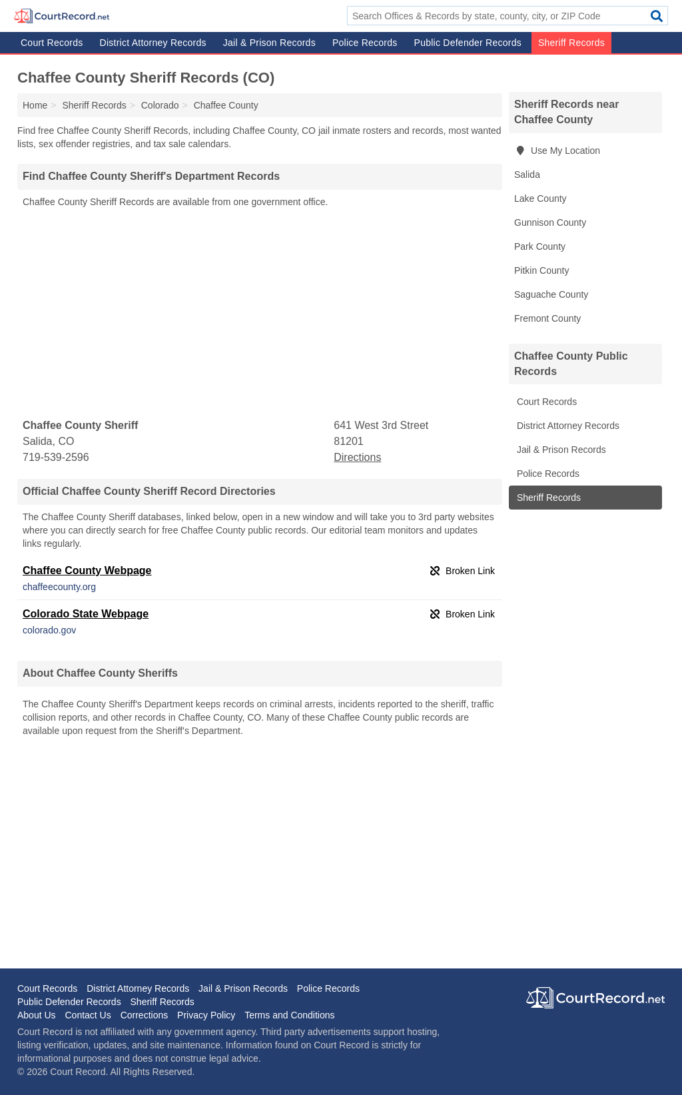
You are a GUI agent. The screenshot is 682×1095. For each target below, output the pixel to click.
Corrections (145, 1015)
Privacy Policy (206, 1015)
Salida (527, 174)
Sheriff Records (571, 42)
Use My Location (557, 150)
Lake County (540, 198)
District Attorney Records (153, 42)
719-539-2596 (56, 457)
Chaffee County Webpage (87, 570)
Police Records (365, 42)
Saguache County (551, 294)
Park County (539, 246)
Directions (357, 457)
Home (35, 105)
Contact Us (88, 1015)
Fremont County (547, 318)
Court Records (52, 42)
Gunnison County (550, 222)
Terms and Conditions (289, 1015)
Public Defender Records (467, 42)
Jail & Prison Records (269, 42)
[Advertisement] (259, 313)
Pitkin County (541, 270)
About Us (36, 1015)
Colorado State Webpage (86, 613)
